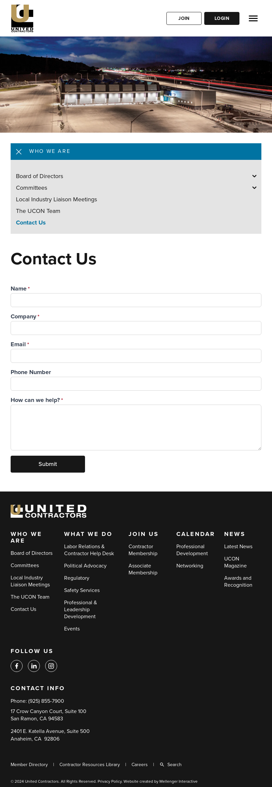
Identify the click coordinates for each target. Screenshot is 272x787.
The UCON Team (38, 211)
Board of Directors (39, 176)
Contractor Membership (143, 550)
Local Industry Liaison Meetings (56, 199)
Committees (31, 187)
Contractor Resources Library (89, 764)
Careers (140, 764)
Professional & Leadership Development (80, 609)
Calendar (195, 534)
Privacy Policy (110, 781)
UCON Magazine (235, 562)
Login (222, 18)
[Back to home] (42, 18)
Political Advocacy (85, 565)
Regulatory (76, 578)
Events (72, 628)
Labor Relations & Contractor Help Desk (89, 550)
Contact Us (31, 222)
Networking (189, 565)
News (234, 534)
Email (18, 344)
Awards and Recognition (238, 581)
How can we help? (35, 400)
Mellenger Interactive (178, 781)
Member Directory (29, 764)
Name (19, 288)
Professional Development (192, 550)
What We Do (88, 534)
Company (23, 316)
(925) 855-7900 (46, 701)
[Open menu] (253, 18)
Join (184, 18)
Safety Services (82, 590)
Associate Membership (143, 569)
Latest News (238, 546)
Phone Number (31, 372)
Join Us (144, 534)
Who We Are (26, 537)
